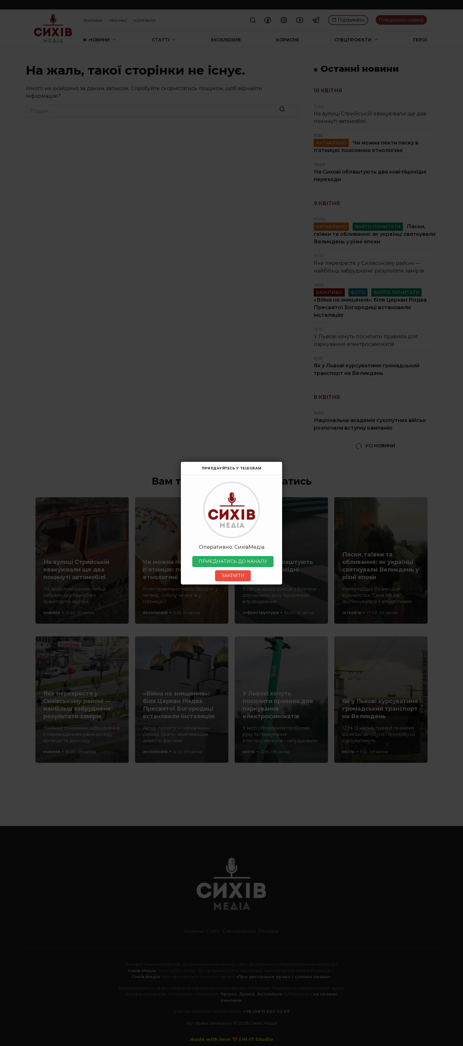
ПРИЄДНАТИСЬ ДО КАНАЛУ (233, 561)
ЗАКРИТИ (232, 575)
